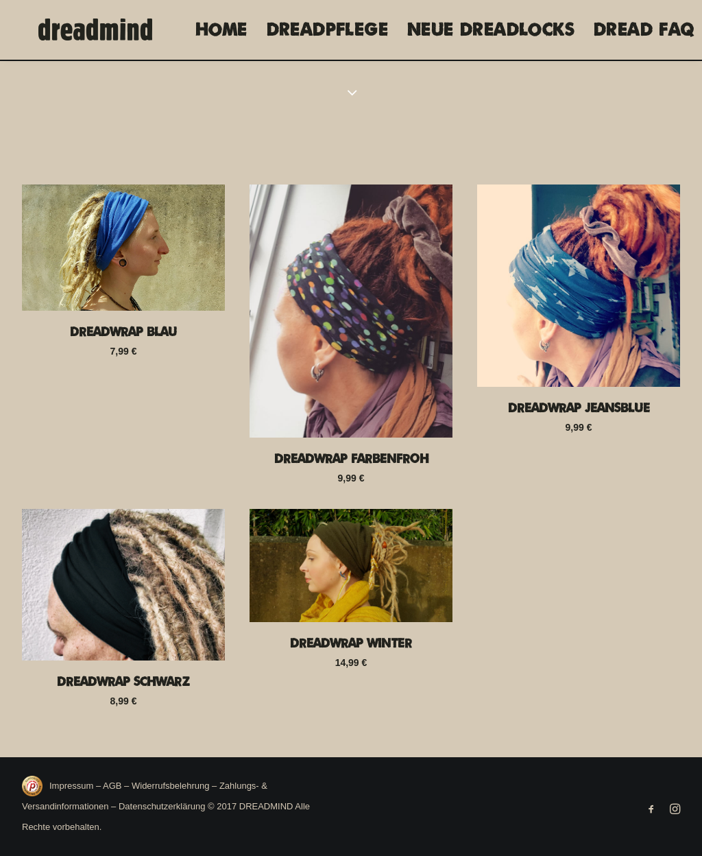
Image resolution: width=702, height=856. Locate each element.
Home (217, 30)
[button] (123, 248)
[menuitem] (216, 30)
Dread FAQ (639, 30)
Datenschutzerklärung (162, 806)
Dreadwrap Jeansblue (579, 408)
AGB (112, 786)
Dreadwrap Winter (351, 643)
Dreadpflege (322, 30)
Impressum (72, 786)
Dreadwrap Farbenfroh (351, 458)
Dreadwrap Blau (123, 332)
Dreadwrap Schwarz (123, 681)
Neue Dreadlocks (486, 30)
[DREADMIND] (84, 31)
